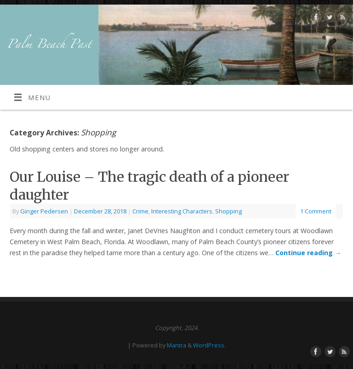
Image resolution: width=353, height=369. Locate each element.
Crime (140, 211)
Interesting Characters (181, 211)
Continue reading (308, 252)
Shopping (228, 211)
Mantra (176, 345)
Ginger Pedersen (44, 211)
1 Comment (315, 211)
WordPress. (209, 345)
